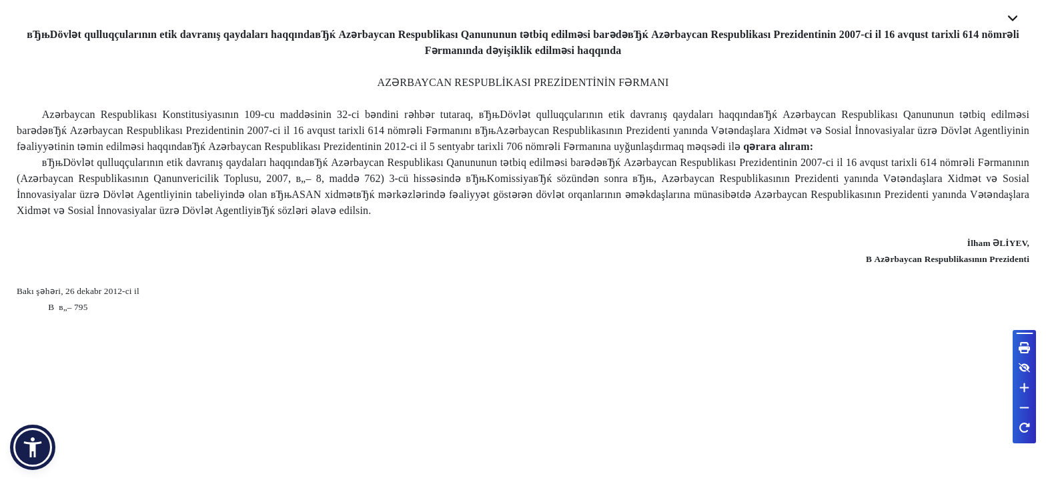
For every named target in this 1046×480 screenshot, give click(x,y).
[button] (32, 447)
